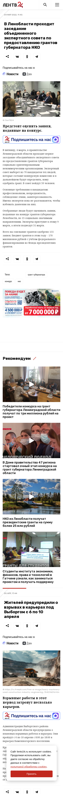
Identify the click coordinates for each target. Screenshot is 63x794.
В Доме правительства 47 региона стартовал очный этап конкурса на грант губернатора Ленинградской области (30, 468)
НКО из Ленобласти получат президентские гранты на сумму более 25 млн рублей (28, 522)
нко (19, 281)
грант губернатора (36, 275)
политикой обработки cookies (29, 766)
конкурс (8, 281)
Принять (31, 773)
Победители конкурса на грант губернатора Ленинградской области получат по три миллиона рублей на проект (31, 412)
